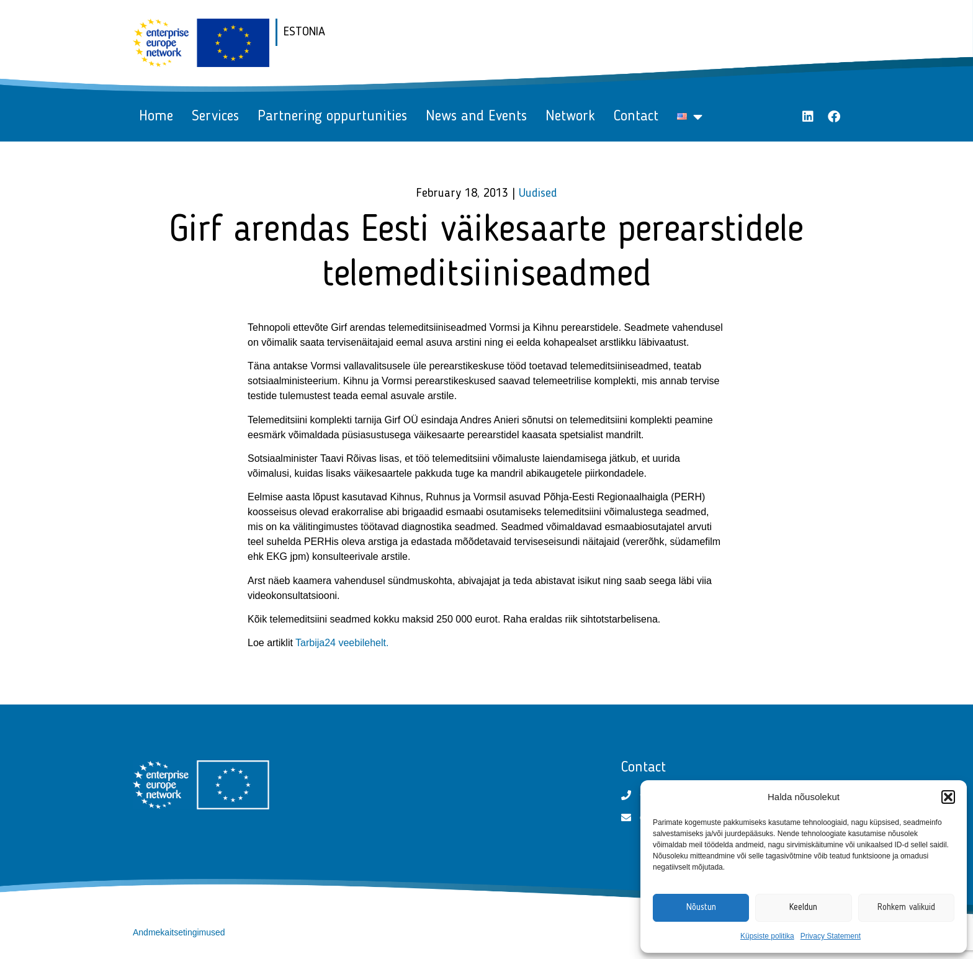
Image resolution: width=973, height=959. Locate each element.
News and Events (476, 116)
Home (156, 116)
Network (570, 116)
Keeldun (803, 907)
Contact (636, 116)
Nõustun (701, 907)
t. (386, 642)
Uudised (538, 193)
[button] (948, 797)
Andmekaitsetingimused (179, 932)
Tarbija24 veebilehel (339, 642)
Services (215, 116)
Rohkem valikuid (906, 907)
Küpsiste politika (767, 936)
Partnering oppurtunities (332, 116)
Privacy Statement (830, 936)
